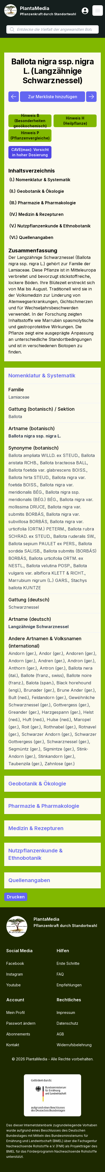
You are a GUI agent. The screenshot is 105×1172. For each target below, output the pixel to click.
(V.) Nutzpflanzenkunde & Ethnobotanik (50, 225)
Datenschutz (67, 1023)
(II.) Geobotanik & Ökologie (36, 191)
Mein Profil (15, 1012)
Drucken (16, 896)
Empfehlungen (69, 985)
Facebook (15, 963)
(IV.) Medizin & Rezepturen (36, 214)
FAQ (60, 974)
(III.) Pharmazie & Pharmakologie (42, 202)
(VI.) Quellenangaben (31, 237)
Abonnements (18, 1034)
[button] (52, 375)
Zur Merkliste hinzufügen (52, 96)
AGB (60, 1034)
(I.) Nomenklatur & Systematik (39, 179)
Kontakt (12, 1045)
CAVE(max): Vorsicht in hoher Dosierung (30, 152)
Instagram (14, 974)
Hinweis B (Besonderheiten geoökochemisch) (30, 120)
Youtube (13, 985)
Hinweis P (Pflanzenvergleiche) (30, 135)
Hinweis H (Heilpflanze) (75, 121)
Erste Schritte (68, 963)
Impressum (66, 1012)
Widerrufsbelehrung (74, 1045)
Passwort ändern (20, 1023)
